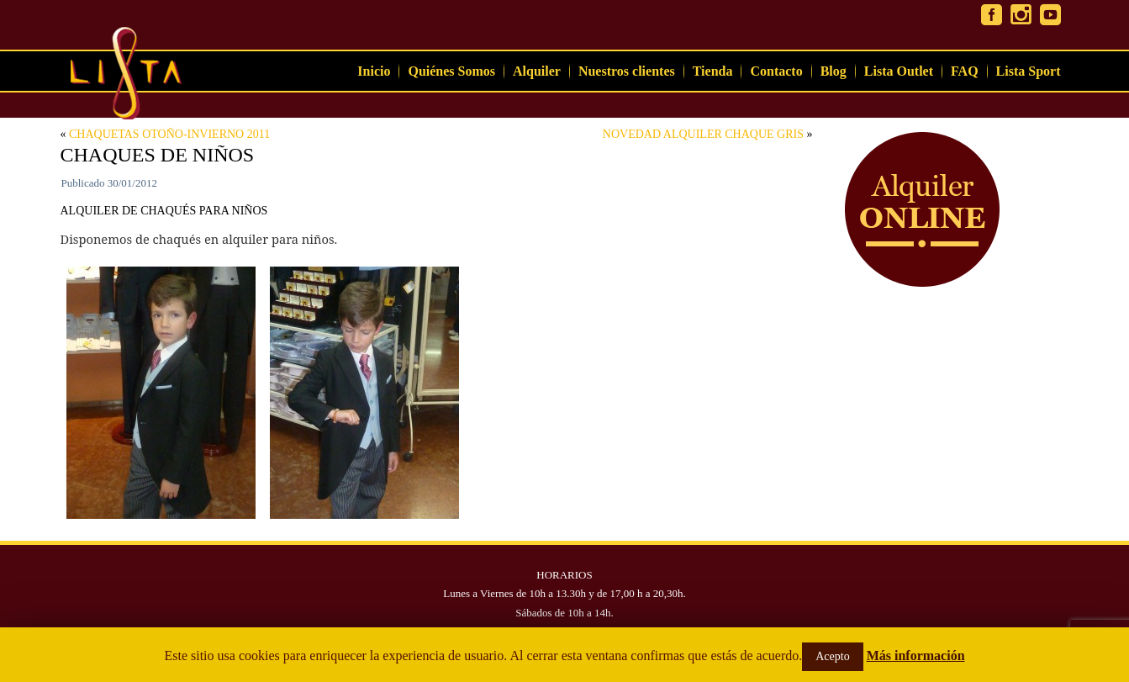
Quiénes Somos (451, 71)
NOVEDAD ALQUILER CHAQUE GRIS (703, 134)
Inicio (373, 71)
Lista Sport (1028, 71)
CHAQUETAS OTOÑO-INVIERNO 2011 (169, 134)
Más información (916, 655)
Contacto (776, 71)
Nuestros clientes (626, 71)
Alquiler (537, 71)
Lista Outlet (898, 71)
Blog (833, 71)
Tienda (713, 71)
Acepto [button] (832, 656)
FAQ (965, 71)
